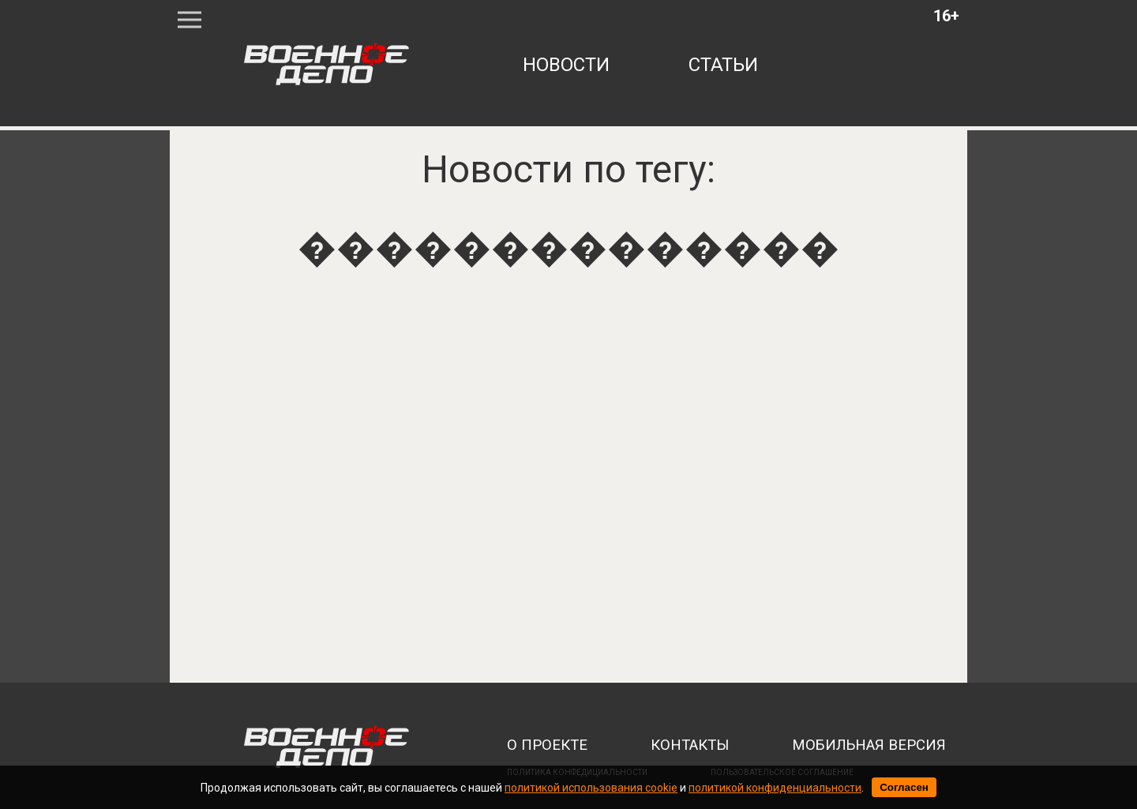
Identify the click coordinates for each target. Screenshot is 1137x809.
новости (566, 65)
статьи (723, 65)
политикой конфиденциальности (775, 787)
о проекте (547, 745)
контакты (690, 745)
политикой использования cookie (591, 787)
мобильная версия (869, 745)
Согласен (904, 787)
